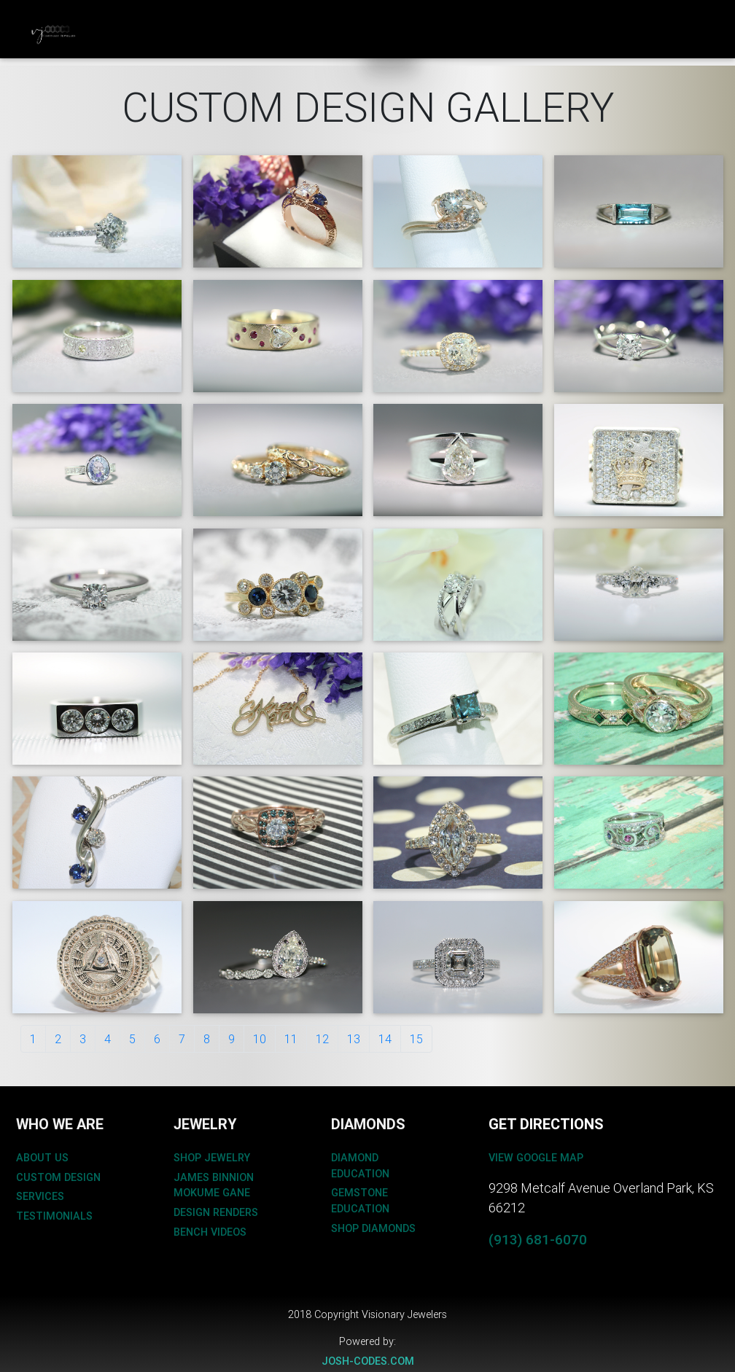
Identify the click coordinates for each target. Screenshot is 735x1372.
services (40, 1196)
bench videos (210, 1232)
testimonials (54, 1216)
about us (42, 1157)
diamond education (360, 1165)
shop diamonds (373, 1228)
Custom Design (115, 28)
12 (322, 1039)
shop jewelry (212, 1157)
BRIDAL (251, 19)
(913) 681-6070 (538, 1239)
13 (353, 1039)
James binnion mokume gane (214, 1185)
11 (291, 1039)
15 (416, 1039)
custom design (58, 1177)
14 (385, 1039)
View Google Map (536, 1157)
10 (259, 1039)
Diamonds (318, 19)
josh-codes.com (368, 1361)
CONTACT (461, 19)
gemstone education (360, 1200)
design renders (216, 1212)
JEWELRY (188, 19)
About (391, 19)
